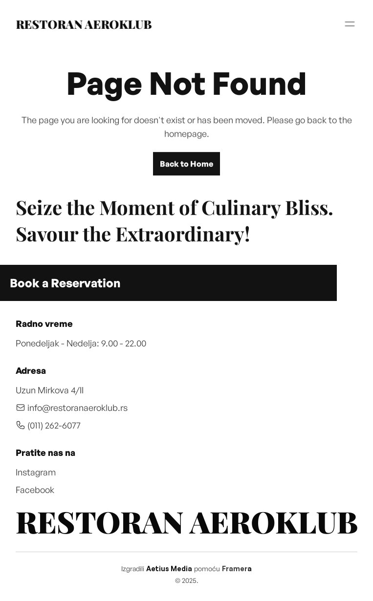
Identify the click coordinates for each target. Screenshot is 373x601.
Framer (234, 568)
